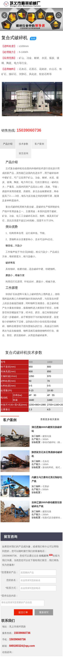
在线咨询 (43, 555)
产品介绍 (7, 144)
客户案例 (39, 144)
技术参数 (23, 144)
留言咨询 (23, 153)
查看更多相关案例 (49, 419)
